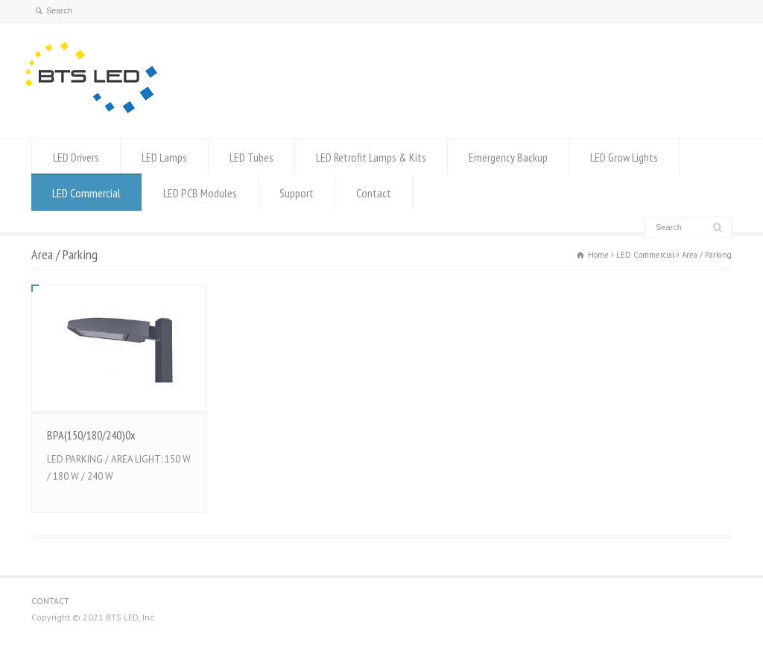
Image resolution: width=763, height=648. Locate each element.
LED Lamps (164, 157)
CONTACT (50, 600)
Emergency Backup (508, 157)
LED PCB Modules (200, 192)
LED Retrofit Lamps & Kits (371, 157)
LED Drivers (76, 157)
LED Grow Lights (624, 157)
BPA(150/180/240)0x (91, 435)
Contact (373, 192)
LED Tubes (251, 157)
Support (296, 192)
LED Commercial (86, 192)
